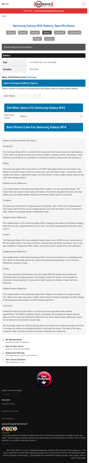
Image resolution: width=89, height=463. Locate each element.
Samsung (31, 77)
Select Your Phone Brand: (12, 390)
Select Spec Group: (9, 116)
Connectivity (74, 33)
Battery (47, 33)
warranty (22, 355)
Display (23, 33)
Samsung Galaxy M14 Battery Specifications (44, 26)
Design (37, 39)
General (11, 33)
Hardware (59, 33)
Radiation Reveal (8, 404)
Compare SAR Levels (10, 411)
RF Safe (23, 450)
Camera (35, 33)
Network (49, 39)
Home (4, 16)
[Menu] (5, 4)
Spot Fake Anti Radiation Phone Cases (49, 11)
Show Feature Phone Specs (18, 47)
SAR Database (7, 419)
